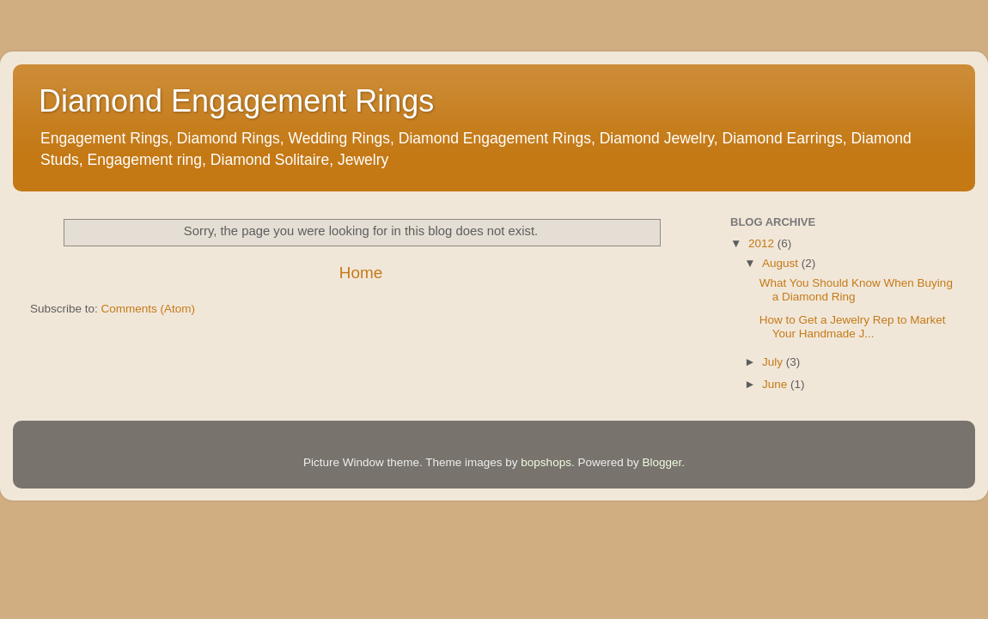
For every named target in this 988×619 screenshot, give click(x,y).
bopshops (546, 462)
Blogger (661, 462)
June (776, 384)
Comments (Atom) (148, 308)
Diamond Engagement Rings (236, 100)
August (782, 263)
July (774, 361)
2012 (763, 243)
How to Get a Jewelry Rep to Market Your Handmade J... (852, 326)
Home (360, 273)
